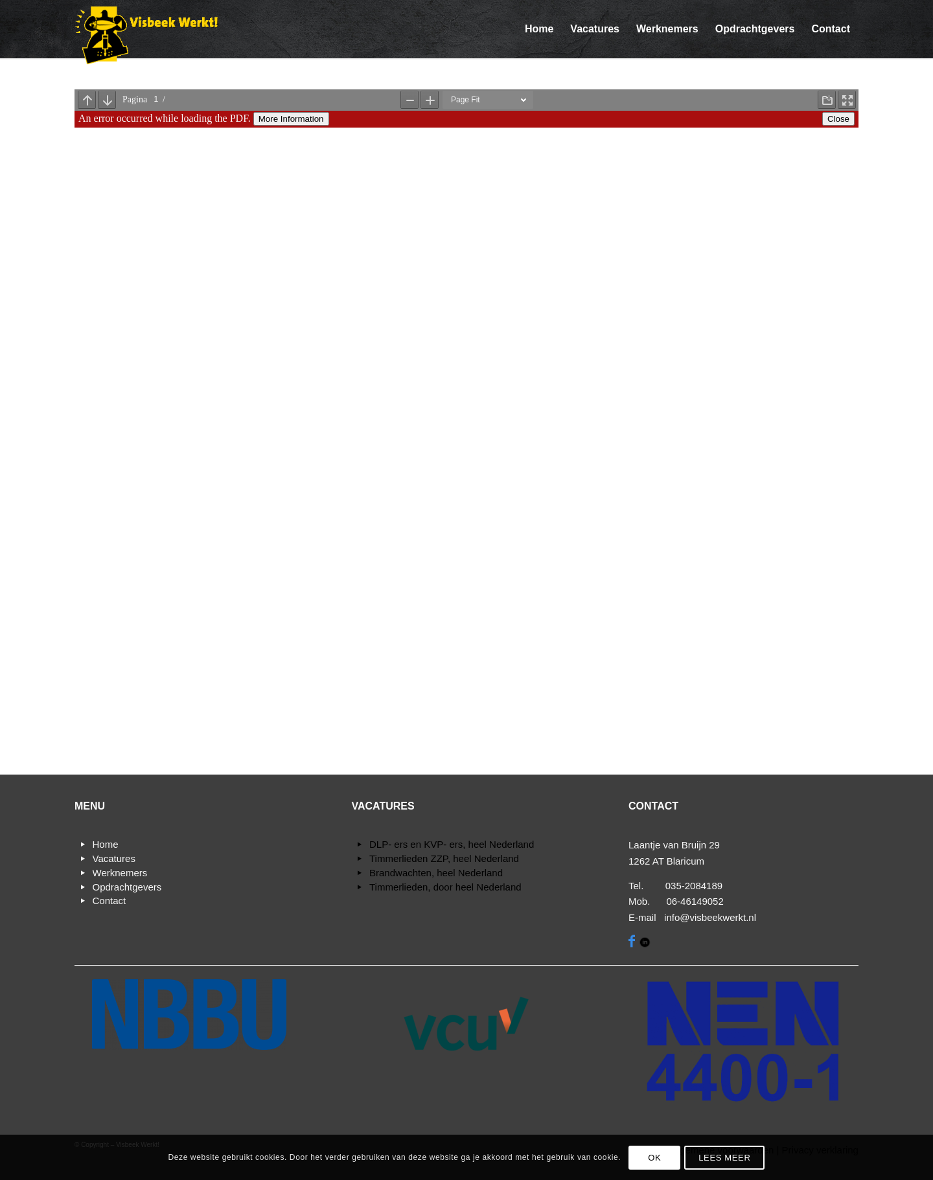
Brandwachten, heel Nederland (436, 872)
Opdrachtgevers (127, 886)
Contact (109, 900)
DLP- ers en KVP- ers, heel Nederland (451, 844)
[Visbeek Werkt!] (147, 35)
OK (654, 1158)
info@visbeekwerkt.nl (710, 917)
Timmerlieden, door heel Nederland (445, 886)
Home (106, 844)
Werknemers (120, 872)
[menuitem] (539, 29)
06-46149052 (694, 901)
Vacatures (114, 858)
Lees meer (724, 1158)
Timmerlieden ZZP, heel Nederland (444, 858)
